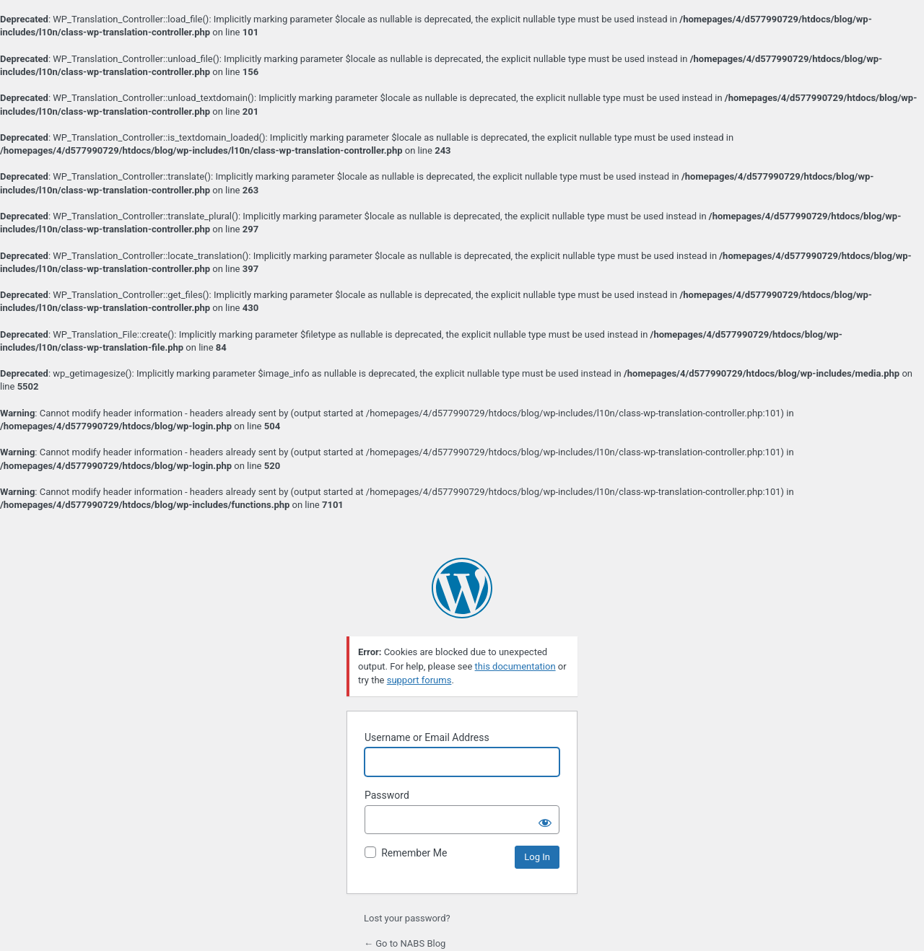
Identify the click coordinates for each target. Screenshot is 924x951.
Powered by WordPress (462, 588)
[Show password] (545, 819)
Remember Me (414, 853)
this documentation (515, 666)
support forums (419, 680)
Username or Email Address (427, 737)
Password (387, 795)
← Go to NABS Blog (404, 943)
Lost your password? (407, 918)
